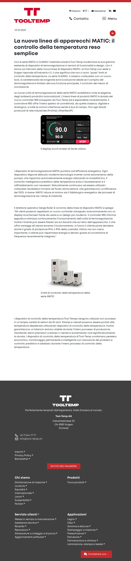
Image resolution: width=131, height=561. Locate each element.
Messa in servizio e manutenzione (34, 519)
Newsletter (98, 11)
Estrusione (73, 537)
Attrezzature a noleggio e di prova (35, 533)
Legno (71, 519)
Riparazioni (21, 530)
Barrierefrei (21, 459)
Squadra (20, 490)
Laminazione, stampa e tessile (85, 544)
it (86, 11)
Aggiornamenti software (29, 537)
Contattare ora (96, 554)
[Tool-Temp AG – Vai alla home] (32, 15)
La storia (20, 486)
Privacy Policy (23, 455)
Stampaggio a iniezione (81, 530)
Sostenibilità (22, 500)
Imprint (19, 452)
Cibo (70, 523)
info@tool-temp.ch (31, 439)
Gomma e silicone (78, 526)
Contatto (79, 18)
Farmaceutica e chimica (81, 541)
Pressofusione (75, 533)
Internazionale (23, 493)
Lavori (18, 497)
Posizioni (75, 11)
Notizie (19, 504)
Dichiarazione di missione (30, 482)
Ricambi (19, 526)
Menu (109, 18)
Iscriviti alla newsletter (64, 466)
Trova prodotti (75, 482)
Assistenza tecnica (26, 523)
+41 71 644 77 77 (28, 435)
